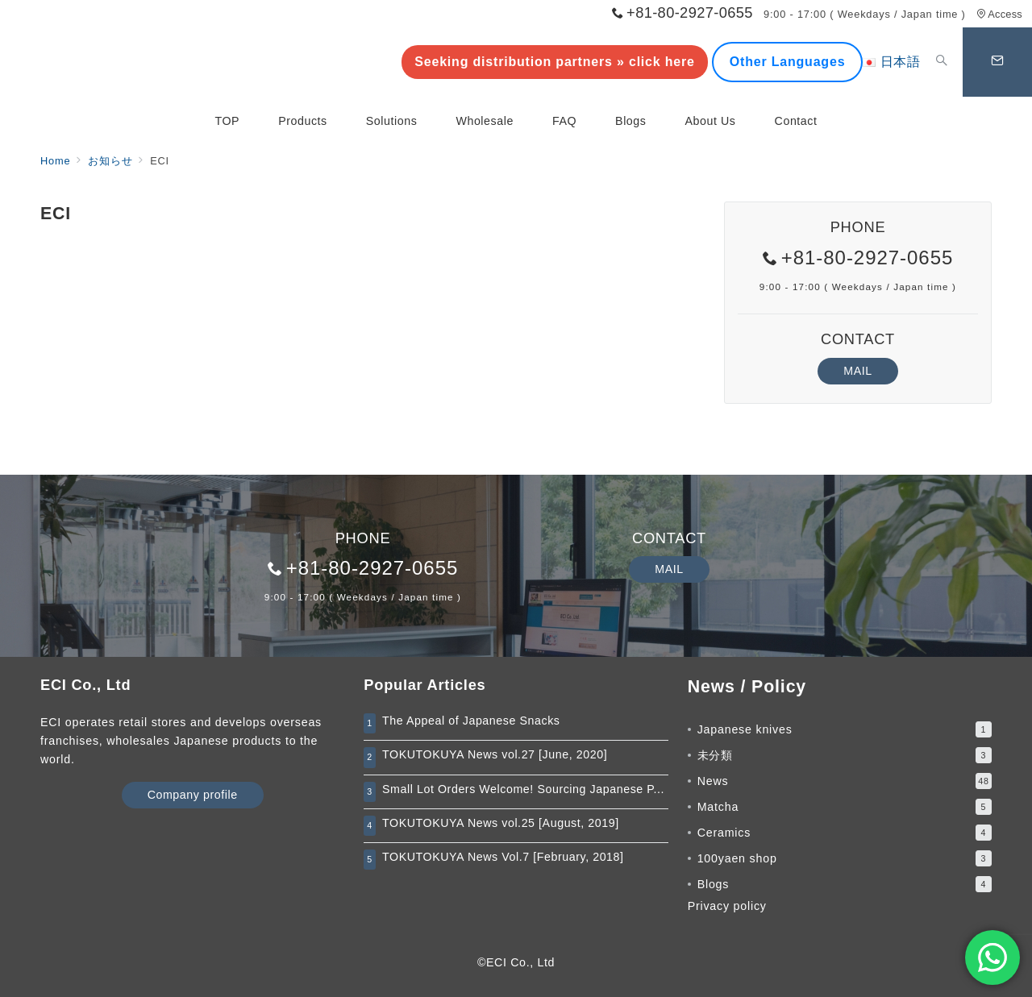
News (844, 781)
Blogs (844, 884)
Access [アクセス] (999, 14)
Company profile (193, 794)
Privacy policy (727, 905)
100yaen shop (844, 858)
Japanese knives (844, 729)
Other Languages (788, 62)
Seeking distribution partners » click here (554, 62)
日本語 (892, 62)
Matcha (844, 807)
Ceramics (844, 833)
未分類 (844, 755)
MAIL (857, 370)
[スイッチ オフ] (942, 62)
